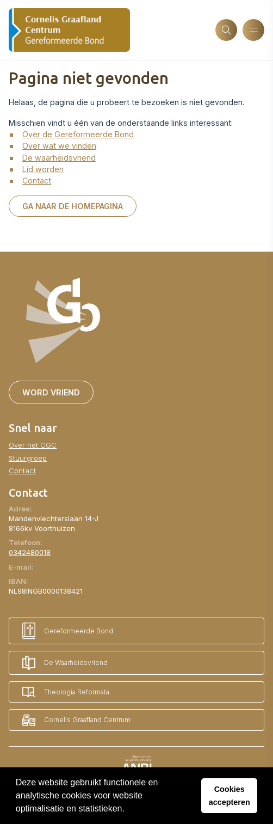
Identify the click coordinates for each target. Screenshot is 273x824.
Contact (36, 180)
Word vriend (51, 392)
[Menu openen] (253, 30)
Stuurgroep (28, 458)
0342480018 (30, 552)
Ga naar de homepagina (72, 206)
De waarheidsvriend (59, 157)
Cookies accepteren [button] (229, 796)
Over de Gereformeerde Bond (78, 134)
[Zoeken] (226, 30)
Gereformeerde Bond (67, 630)
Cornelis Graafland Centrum (76, 720)
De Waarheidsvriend (65, 663)
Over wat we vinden (59, 145)
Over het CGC (33, 445)
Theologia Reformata (65, 692)
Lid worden (43, 169)
